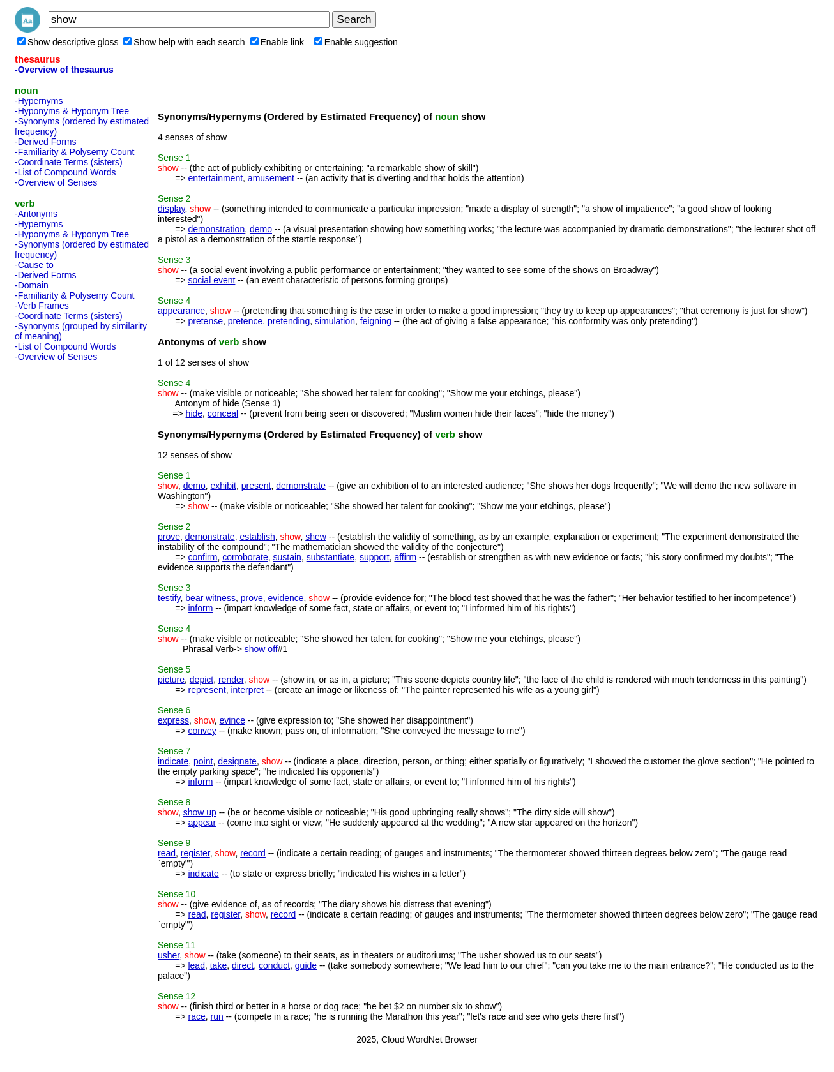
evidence (286, 598)
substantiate (331, 557)
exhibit (223, 485)
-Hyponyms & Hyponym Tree (72, 111)
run (216, 1016)
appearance (181, 311)
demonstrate (301, 485)
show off (261, 649)
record (253, 853)
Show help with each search (184, 42)
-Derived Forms (45, 142)
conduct (274, 965)
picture (171, 679)
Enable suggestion (356, 42)
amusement (271, 178)
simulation (335, 321)
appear (202, 822)
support (375, 557)
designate (237, 761)
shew (315, 537)
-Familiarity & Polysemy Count (75, 152)
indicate (173, 761)
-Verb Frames (42, 306)
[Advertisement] (66, 557)
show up (199, 812)
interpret (247, 690)
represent (206, 690)
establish (257, 537)
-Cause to (34, 265)
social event (211, 280)
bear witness (210, 598)
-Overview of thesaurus (64, 69)
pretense (205, 321)
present (256, 485)
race (196, 1016)
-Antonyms (36, 214)
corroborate (245, 557)
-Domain (32, 285)
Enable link (277, 42)
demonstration (216, 229)
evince (232, 720)
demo (261, 229)
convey (202, 731)
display (171, 209)
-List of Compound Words (65, 172)
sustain (287, 557)
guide (306, 965)
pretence (245, 321)
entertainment (215, 178)
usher (168, 955)
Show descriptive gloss (67, 42)
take (218, 965)
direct (243, 965)
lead (196, 965)
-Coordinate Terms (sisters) (69, 162)
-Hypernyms (39, 101)
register (195, 853)
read (167, 853)
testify (169, 598)
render (231, 679)
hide (194, 413)
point (203, 761)
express (173, 720)
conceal (223, 413)
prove (169, 537)
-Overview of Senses (56, 182)
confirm (202, 557)
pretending (289, 321)
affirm (405, 557)
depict (201, 679)
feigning (375, 321)
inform (200, 608)
